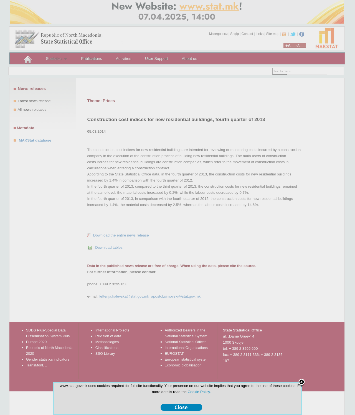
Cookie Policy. (199, 392)
